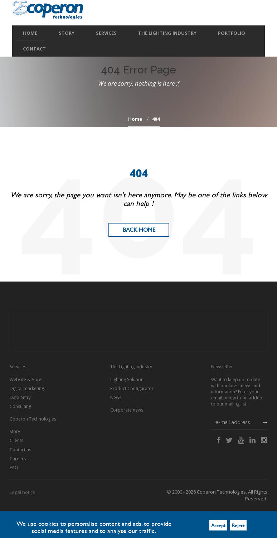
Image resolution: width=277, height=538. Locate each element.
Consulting (20, 406)
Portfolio (231, 33)
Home (30, 33)
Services (106, 33)
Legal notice (22, 492)
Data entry (20, 397)
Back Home (139, 229)
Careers (18, 459)
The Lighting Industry (167, 33)
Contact (34, 48)
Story (66, 33)
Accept (218, 525)
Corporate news (126, 410)
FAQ (14, 468)
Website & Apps (26, 379)
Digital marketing (27, 388)
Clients (16, 440)
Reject (238, 525)
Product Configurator (132, 388)
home (135, 119)
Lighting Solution (127, 379)
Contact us (20, 450)
